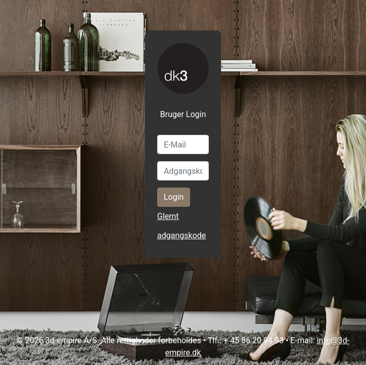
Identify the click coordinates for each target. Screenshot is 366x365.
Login (174, 197)
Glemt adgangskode (181, 225)
